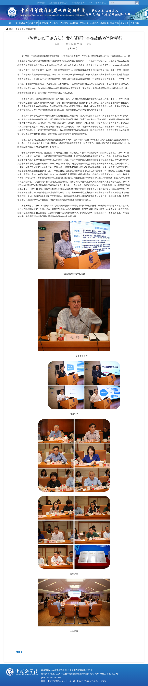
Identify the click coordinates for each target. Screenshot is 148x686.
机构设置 (33, 23)
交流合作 (84, 23)
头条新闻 (19, 29)
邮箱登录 (76, 2)
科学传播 (114, 23)
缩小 (74, 48)
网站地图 (41, 2)
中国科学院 (101, 2)
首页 (11, 29)
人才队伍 (53, 23)
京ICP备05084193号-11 (100, 674)
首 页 (13, 23)
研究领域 (43, 23)
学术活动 (74, 23)
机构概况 (23, 23)
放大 (69, 48)
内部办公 (64, 2)
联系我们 (53, 2)
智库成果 (64, 23)
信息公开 (124, 23)
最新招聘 (134, 23)
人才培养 (94, 23)
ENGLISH (87, 2)
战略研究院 (31, 29)
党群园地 (104, 23)
